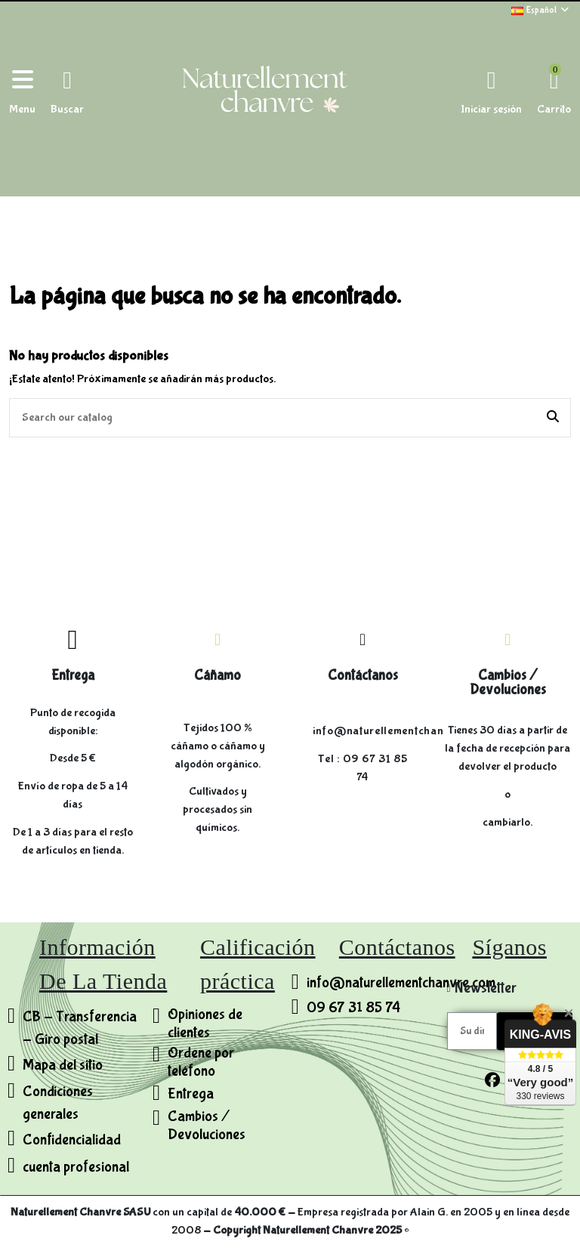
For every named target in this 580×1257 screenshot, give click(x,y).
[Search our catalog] (553, 417)
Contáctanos (363, 675)
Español (541, 10)
